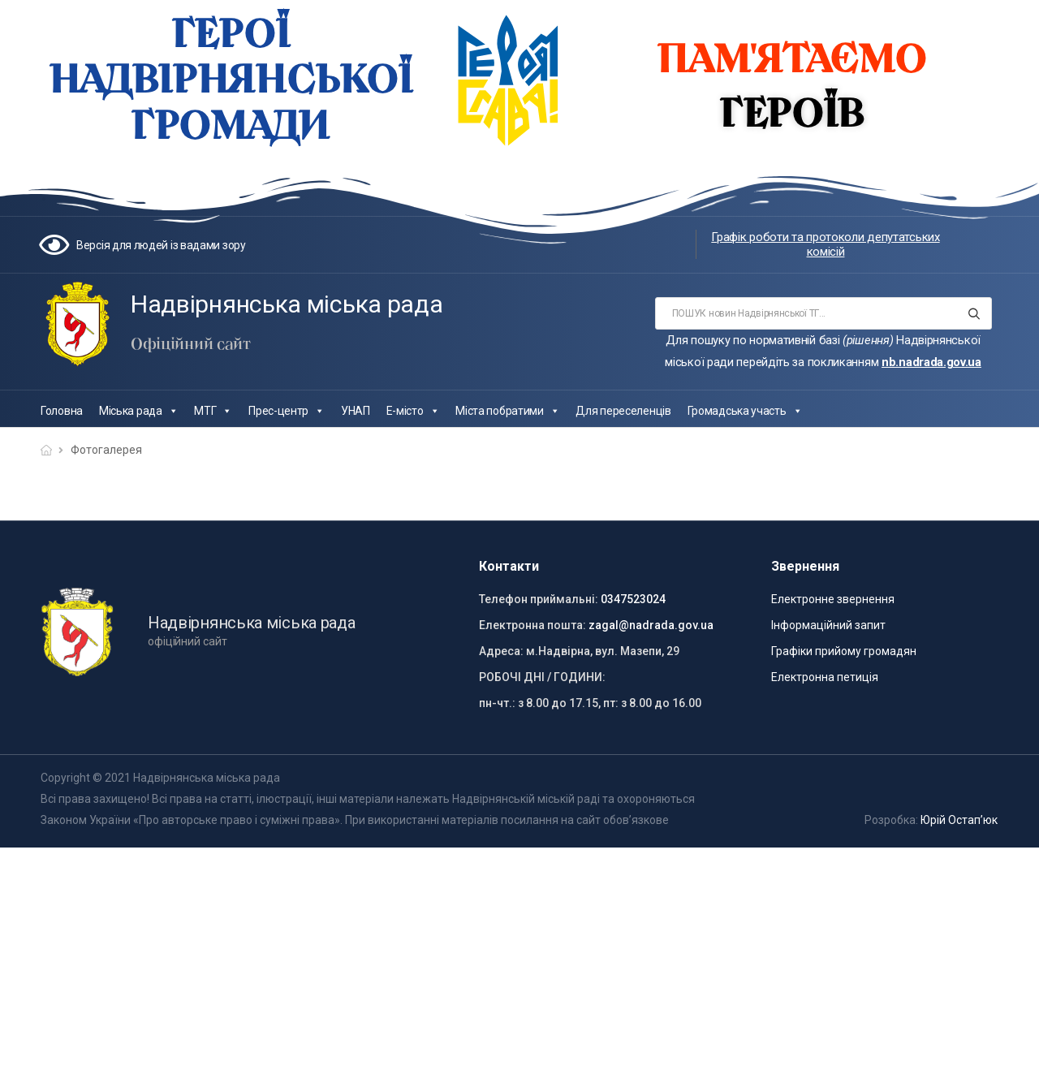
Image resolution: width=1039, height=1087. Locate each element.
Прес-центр (286, 410)
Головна (62, 410)
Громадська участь (745, 410)
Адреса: (501, 651)
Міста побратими (507, 410)
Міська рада (138, 410)
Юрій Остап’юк (959, 819)
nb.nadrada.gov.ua (931, 362)
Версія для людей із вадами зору (161, 245)
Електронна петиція (824, 677)
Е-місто (413, 410)
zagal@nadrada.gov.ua (651, 625)
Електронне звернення (833, 599)
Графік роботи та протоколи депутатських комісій (825, 244)
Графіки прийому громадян (843, 651)
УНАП (355, 410)
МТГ (213, 410)
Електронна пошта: (532, 625)
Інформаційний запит (828, 625)
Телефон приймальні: (538, 599)
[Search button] (974, 313)
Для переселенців (623, 410)
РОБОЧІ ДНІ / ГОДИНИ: (542, 677)
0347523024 (633, 599)
